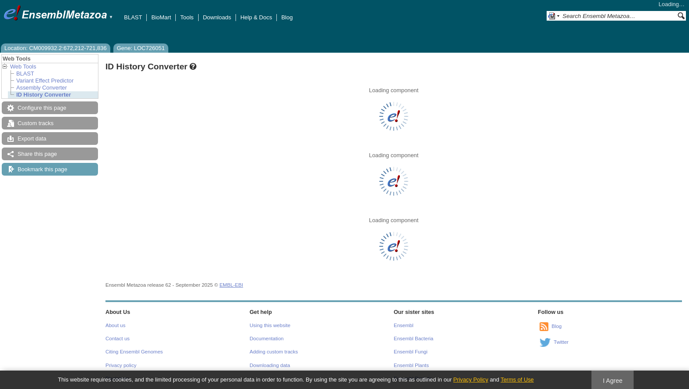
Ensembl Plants (411, 365)
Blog (287, 17)
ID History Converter (43, 94)
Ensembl (403, 325)
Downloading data (270, 365)
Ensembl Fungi (411, 351)
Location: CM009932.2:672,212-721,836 (55, 48)
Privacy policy (120, 365)
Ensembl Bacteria (413, 338)
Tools (186, 17)
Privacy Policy (470, 379)
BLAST (133, 17)
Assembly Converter (41, 87)
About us (115, 325)
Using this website (270, 325)
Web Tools (23, 66)
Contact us (117, 338)
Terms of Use (516, 379)
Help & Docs (256, 17)
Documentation (266, 338)
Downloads (217, 17)
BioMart (161, 17)
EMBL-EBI (231, 285)
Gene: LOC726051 (141, 48)
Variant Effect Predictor (44, 80)
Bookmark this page (42, 169)
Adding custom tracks (274, 351)
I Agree (613, 380)
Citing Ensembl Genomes (134, 351)
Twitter (561, 342)
